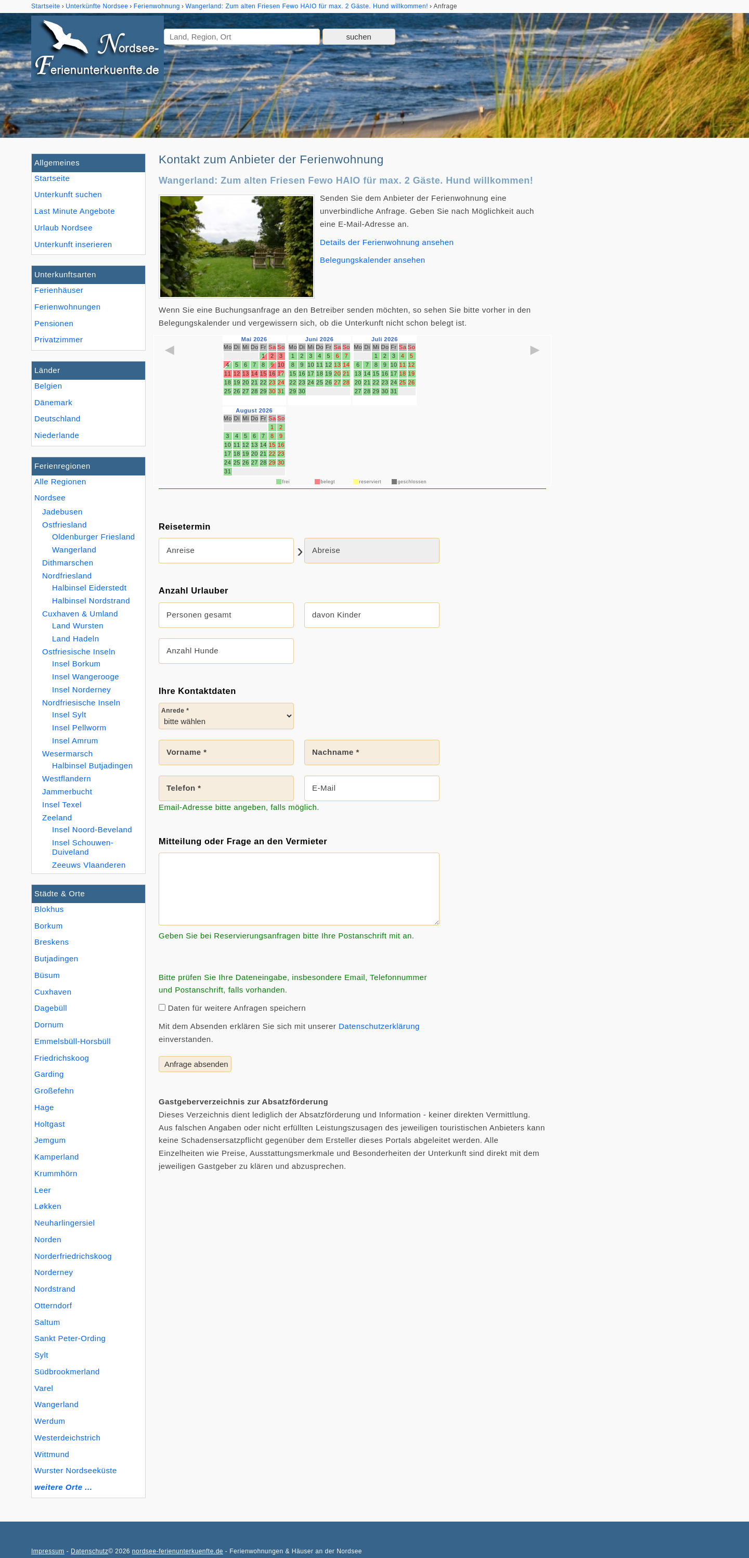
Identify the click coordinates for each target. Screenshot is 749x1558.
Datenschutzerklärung (379, 1026)
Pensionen (53, 323)
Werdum (49, 1421)
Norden (47, 1239)
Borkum (48, 925)
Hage (44, 1107)
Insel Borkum (76, 663)
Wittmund (51, 1454)
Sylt (41, 1354)
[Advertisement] (639, 309)
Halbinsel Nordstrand (91, 600)
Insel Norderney (81, 689)
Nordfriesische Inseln (81, 702)
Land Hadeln (75, 638)
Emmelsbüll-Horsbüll (72, 1041)
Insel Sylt (69, 714)
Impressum (47, 1551)
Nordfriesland (67, 575)
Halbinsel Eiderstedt (89, 587)
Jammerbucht (67, 791)
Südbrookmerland (67, 1371)
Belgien (48, 385)
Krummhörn (56, 1173)
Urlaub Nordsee (63, 227)
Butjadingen (56, 958)
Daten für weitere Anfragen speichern (232, 1007)
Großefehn (54, 1090)
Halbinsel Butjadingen (92, 765)
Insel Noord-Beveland (92, 829)
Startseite (52, 178)
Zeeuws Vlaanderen (89, 864)
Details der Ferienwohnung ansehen (387, 242)
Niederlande (56, 435)
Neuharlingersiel (64, 1222)
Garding (49, 1074)
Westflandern (66, 778)
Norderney (53, 1272)
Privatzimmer (58, 339)
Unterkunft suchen (68, 194)
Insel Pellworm (79, 727)
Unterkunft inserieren (73, 244)
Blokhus (49, 909)
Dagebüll (50, 1007)
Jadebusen (62, 511)
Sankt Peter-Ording (70, 1338)
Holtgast (49, 1123)
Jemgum (50, 1140)
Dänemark (53, 402)
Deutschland (57, 418)
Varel (43, 1388)
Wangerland (56, 1404)
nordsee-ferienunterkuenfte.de (177, 1551)
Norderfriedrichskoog (73, 1256)
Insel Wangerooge (85, 676)
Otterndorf (53, 1305)
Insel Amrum (75, 740)
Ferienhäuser (58, 290)
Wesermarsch (67, 753)
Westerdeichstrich (67, 1437)
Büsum (47, 975)
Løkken (47, 1206)
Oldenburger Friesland (93, 536)
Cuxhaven (53, 991)
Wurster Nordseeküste (75, 1470)
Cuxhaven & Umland (80, 613)
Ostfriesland (64, 524)
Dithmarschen (68, 562)
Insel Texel (62, 804)
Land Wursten (78, 625)
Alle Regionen (60, 481)
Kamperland (56, 1156)
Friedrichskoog (61, 1057)
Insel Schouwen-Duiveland (82, 847)
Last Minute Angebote (74, 211)
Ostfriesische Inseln (78, 651)
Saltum (47, 1322)
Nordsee (50, 497)
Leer (42, 1190)
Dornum (48, 1024)
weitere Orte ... (63, 1487)
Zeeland (57, 817)
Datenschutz (89, 1551)
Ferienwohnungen (67, 306)
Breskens (51, 941)
